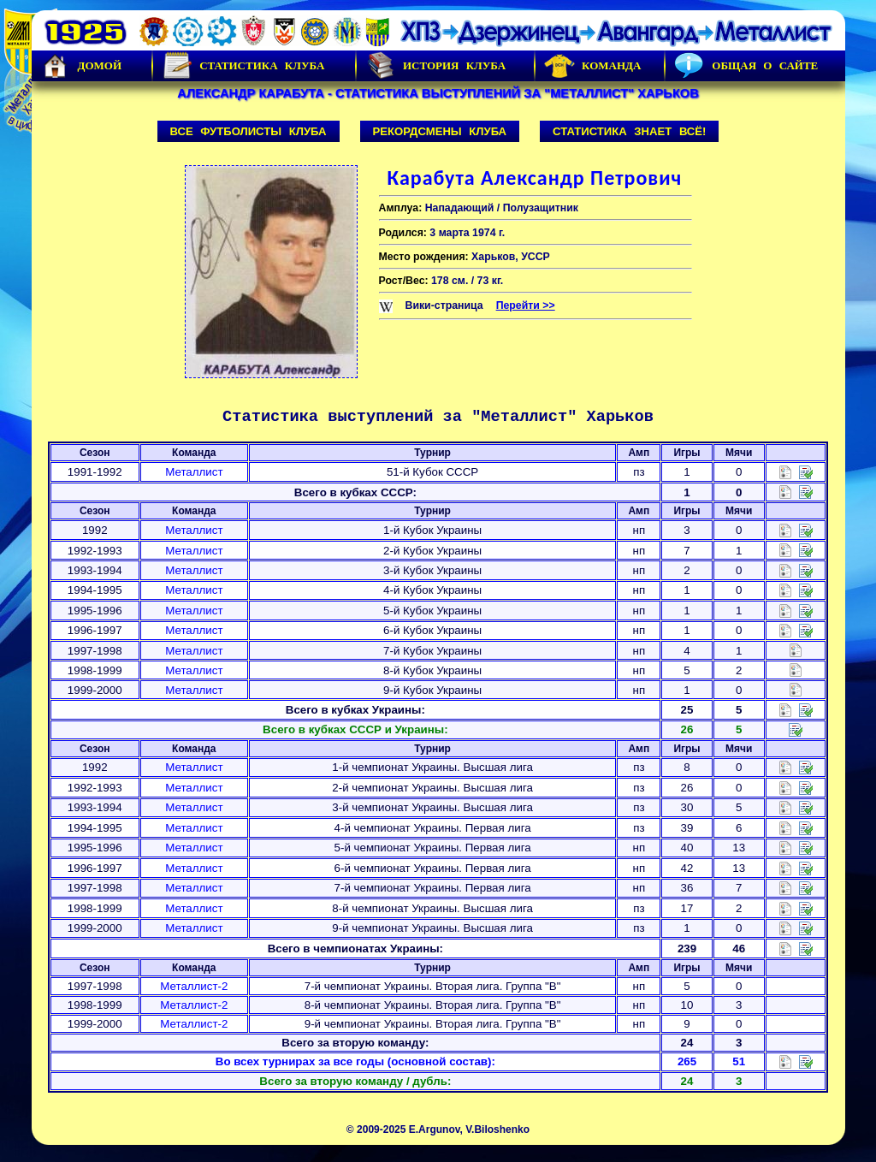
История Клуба (435, 65)
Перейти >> (525, 305)
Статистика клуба (243, 65)
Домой (81, 65)
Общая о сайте (746, 65)
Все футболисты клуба (248, 131)
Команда (592, 65)
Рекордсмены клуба (440, 131)
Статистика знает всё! (629, 131)
